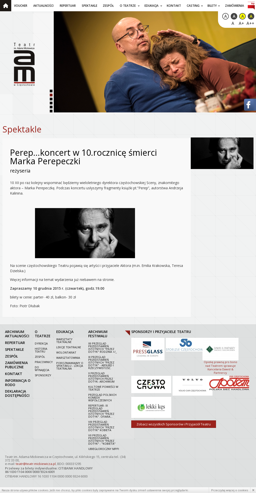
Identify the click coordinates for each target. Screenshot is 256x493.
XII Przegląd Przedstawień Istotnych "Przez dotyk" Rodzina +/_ (102, 348)
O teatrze (128, 6)
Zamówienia (234, 6)
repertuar (15, 342)
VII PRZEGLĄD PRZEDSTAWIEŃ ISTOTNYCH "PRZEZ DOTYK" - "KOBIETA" (102, 439)
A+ (241, 23)
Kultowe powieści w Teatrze (103, 388)
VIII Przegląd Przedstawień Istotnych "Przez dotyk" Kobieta (101, 426)
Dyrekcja (41, 343)
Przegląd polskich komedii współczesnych (102, 397)
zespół (11, 356)
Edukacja (151, 6)
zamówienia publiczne (16, 364)
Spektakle (89, 6)
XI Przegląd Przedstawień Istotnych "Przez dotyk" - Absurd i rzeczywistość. (101, 362)
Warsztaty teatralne (64, 340)
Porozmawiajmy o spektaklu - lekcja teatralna (69, 365)
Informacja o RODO (17, 382)
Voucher (20, 6)
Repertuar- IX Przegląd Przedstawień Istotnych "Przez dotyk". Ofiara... (101, 411)
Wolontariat (66, 352)
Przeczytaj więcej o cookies (229, 490)
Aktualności (43, 6)
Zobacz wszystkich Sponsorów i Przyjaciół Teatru (173, 424)
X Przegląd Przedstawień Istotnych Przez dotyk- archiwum (101, 377)
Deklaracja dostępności (17, 393)
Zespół (108, 6)
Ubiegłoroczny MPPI (103, 449)
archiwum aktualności (17, 333)
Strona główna (5, 5)
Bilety (212, 6)
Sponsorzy (43, 375)
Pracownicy (44, 362)
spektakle (14, 349)
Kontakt (174, 6)
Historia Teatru (41, 350)
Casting (193, 6)
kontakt (13, 373)
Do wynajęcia (42, 368)
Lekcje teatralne (68, 347)
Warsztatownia (68, 358)
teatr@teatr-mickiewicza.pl (36, 463)
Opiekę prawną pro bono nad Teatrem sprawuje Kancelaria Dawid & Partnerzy (220, 356)
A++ (250, 23)
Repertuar (68, 6)
